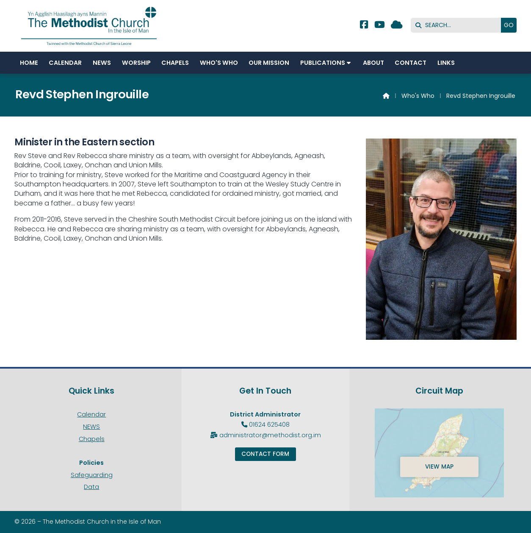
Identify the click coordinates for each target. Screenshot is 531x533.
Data (91, 487)
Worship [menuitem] (136, 62)
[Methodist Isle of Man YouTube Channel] (379, 26)
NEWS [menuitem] (102, 62)
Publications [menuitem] (322, 62)
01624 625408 (269, 424)
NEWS (91, 426)
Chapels (92, 439)
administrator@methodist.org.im (270, 435)
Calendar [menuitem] (65, 62)
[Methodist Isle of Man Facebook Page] (364, 26)
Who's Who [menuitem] (219, 62)
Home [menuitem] (29, 62)
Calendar (91, 414)
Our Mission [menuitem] (269, 62)
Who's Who (417, 96)
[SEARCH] (458, 25)
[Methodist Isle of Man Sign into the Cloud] (397, 26)
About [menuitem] (373, 62)
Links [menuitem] (446, 62)
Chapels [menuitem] (175, 62)
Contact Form (265, 454)
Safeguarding (92, 475)
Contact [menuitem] (410, 62)
